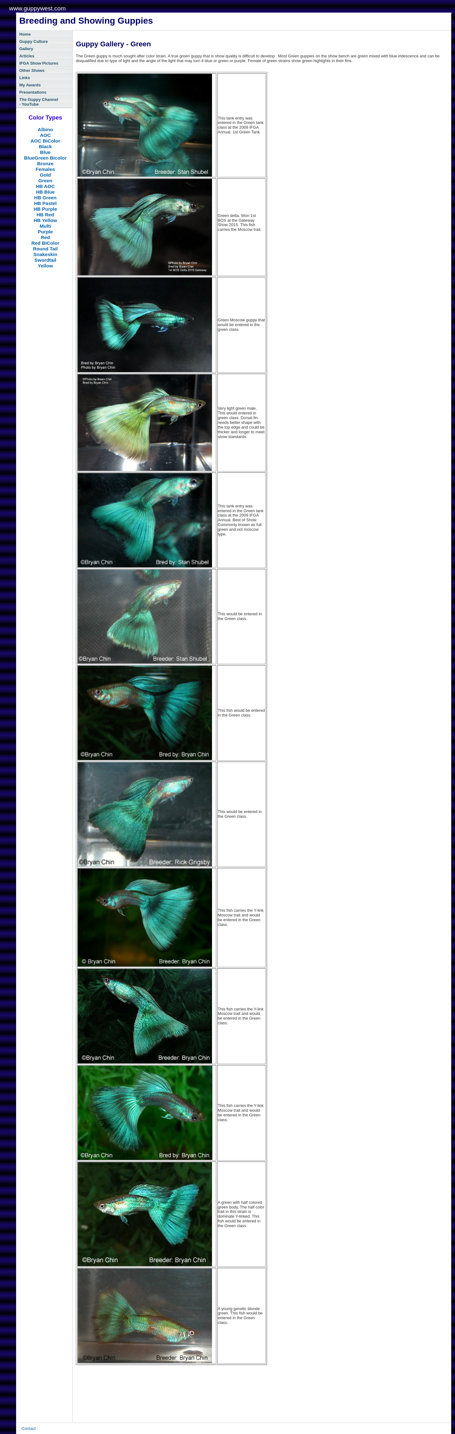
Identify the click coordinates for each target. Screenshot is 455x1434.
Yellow (45, 265)
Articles (26, 56)
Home (25, 34)
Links (24, 77)
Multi (45, 226)
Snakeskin (45, 254)
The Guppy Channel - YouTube (38, 102)
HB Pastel (45, 203)
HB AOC (45, 186)
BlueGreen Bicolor (45, 158)
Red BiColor (45, 243)
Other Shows (32, 70)
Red (45, 237)
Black (45, 146)
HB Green (45, 197)
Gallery (26, 48)
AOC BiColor (45, 140)
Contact (28, 1428)
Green (45, 180)
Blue (45, 152)
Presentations (32, 92)
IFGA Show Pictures (38, 63)
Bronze (45, 163)
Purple (45, 231)
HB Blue (45, 192)
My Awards (30, 85)
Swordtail (45, 260)
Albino (45, 129)
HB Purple (45, 209)
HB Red (45, 214)
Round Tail (45, 248)
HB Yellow (45, 220)
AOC (45, 135)
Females (45, 169)
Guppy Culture (33, 41)
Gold (45, 175)
